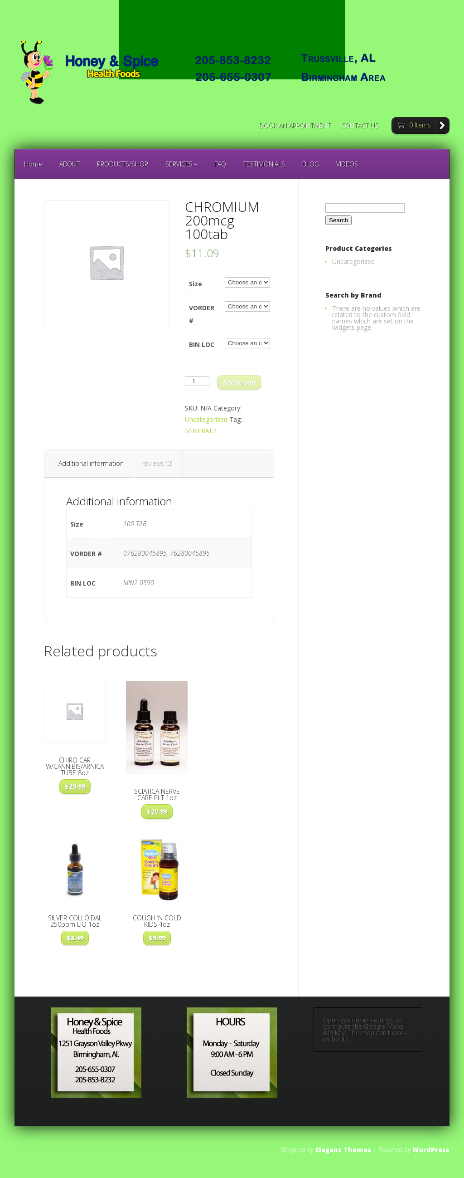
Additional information (91, 463)
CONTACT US (359, 126)
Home (33, 164)
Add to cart (239, 382)
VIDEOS (347, 164)
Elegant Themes (343, 1149)
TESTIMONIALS (264, 164)
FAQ (220, 164)
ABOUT (69, 164)
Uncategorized (206, 419)
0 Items (420, 125)
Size (195, 283)
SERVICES (181, 164)
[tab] (91, 464)
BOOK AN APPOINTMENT (294, 126)
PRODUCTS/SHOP (122, 164)
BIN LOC (201, 344)
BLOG (310, 164)
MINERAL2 (201, 430)
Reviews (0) (156, 463)
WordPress (431, 1149)
